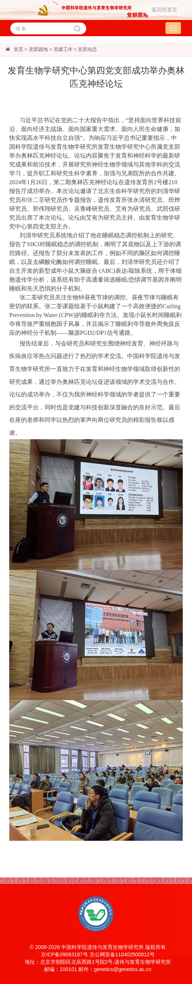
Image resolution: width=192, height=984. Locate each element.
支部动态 (87, 49)
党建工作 (63, 49)
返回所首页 (164, 10)
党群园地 (38, 49)
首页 (18, 49)
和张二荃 (33, 200)
